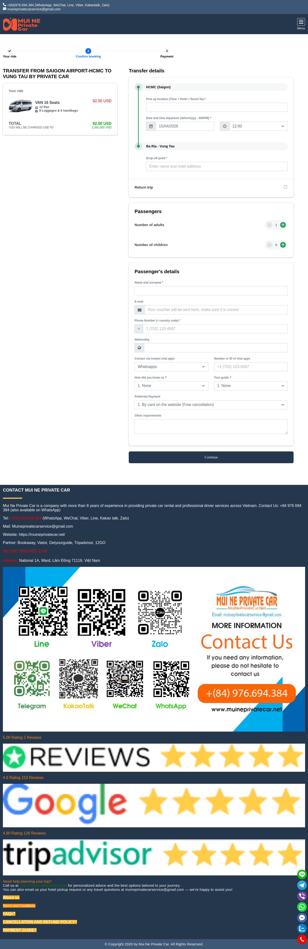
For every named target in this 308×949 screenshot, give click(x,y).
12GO (100, 543)
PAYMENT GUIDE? (20, 930)
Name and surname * (149, 282)
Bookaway (26, 543)
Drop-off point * (156, 158)
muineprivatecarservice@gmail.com (34, 9)
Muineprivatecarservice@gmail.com (42, 526)
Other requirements (148, 415)
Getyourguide (60, 543)
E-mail (139, 301)
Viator (42, 543)
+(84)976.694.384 (20, 5)
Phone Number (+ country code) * (157, 320)
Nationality (142, 339)
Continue (211, 457)
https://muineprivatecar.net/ (42, 534)
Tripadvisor (83, 543)
